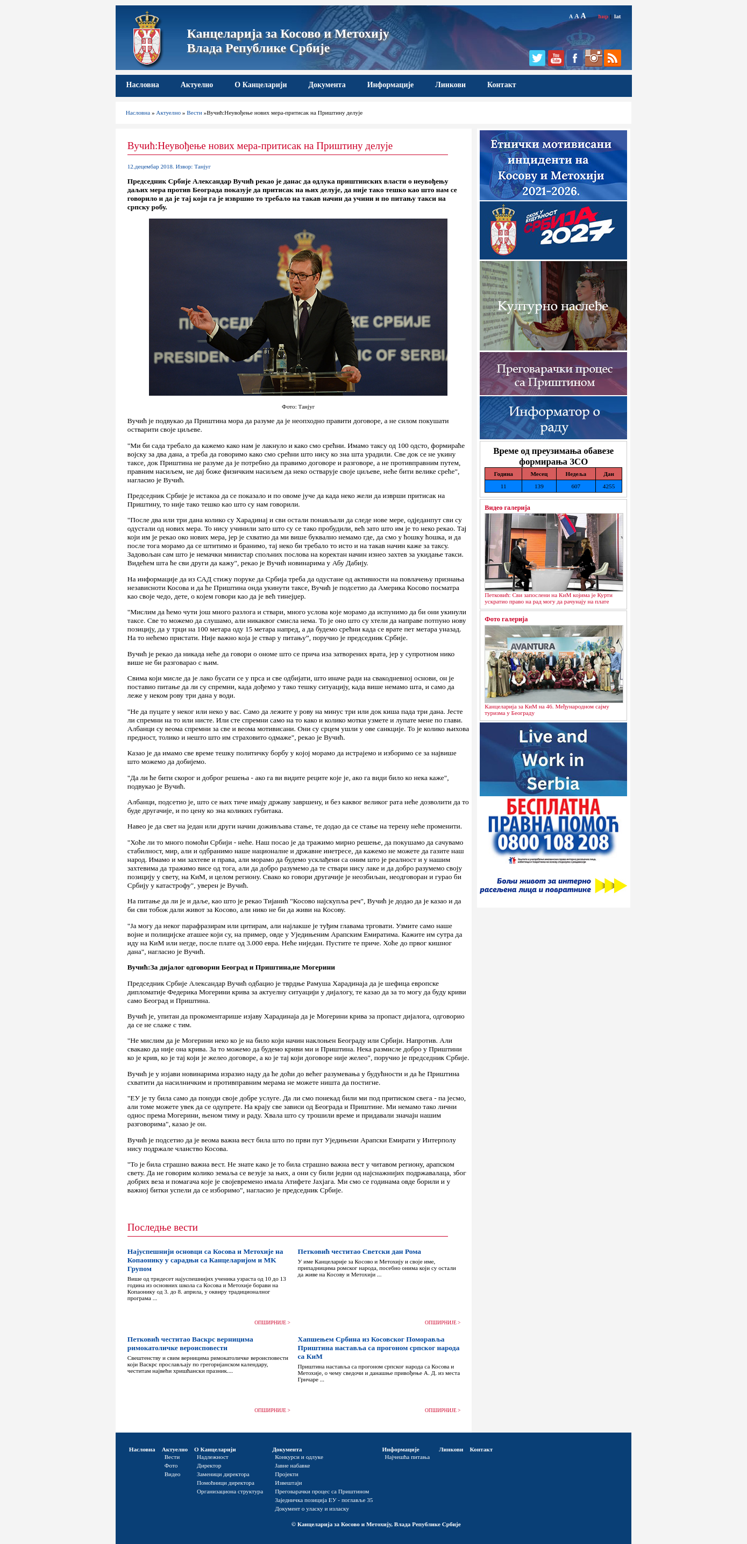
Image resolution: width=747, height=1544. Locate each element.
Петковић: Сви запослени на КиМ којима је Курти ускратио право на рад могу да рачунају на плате (549, 598)
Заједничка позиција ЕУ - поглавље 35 (324, 1500)
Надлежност (213, 1457)
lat (617, 16)
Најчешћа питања (407, 1457)
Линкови (450, 85)
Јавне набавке (292, 1465)
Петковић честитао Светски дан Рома (359, 1251)
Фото (171, 1465)
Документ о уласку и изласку (312, 1508)
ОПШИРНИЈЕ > (272, 1322)
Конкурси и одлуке (299, 1457)
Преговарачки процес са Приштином (322, 1491)
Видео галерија (507, 507)
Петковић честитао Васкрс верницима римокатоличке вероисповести (190, 1343)
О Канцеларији (260, 85)
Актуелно (197, 85)
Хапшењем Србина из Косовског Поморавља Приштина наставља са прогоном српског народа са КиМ (378, 1347)
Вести (194, 112)
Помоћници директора (225, 1482)
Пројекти (286, 1474)
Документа (326, 85)
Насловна (142, 85)
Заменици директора (223, 1474)
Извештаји (288, 1482)
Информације (390, 85)
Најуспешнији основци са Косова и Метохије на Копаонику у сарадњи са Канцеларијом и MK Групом (205, 1260)
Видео (173, 1474)
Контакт (501, 85)
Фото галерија (506, 619)
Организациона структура (230, 1491)
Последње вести (162, 1227)
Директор (209, 1465)
